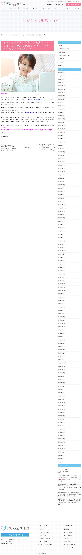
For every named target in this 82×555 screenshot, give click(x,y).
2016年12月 (60, 441)
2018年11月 (60, 365)
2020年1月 (60, 319)
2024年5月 (60, 148)
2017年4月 (60, 428)
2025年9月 (60, 95)
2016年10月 (60, 447)
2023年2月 (60, 197)
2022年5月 (60, 227)
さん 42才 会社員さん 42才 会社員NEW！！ (63, 470)
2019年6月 (60, 342)
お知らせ (60, 45)
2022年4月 (60, 230)
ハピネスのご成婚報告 (63, 48)
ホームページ (43, 524)
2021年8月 (60, 257)
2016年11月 (60, 444)
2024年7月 (60, 141)
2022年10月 (60, 211)
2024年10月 (60, 132)
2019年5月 (60, 345)
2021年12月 (60, 243)
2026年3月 (60, 76)
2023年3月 (60, 194)
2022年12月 (60, 204)
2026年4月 (60, 72)
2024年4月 (60, 151)
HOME (5, 35)
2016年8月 (60, 454)
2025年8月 (60, 99)
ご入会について (12, 8)
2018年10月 (60, 369)
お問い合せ (67, 540)
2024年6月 (60, 145)
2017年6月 (60, 421)
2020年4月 (60, 309)
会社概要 (77, 8)
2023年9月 (60, 174)
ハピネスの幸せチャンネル (64, 55)
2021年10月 (60, 250)
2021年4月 (60, 270)
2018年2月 (60, 395)
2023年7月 (60, 181)
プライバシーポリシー (70, 546)
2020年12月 (60, 283)
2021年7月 (60, 260)
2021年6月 (60, 263)
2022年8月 (60, 217)
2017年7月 (60, 418)
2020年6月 (60, 303)
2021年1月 (60, 280)
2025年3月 (60, 115)
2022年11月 (60, 207)
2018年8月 (60, 375)
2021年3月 (60, 273)
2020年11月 (60, 286)
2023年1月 (60, 201)
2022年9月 (60, 214)
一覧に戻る (27, 147)
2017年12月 (60, 401)
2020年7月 (60, 299)
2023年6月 (60, 184)
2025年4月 (60, 112)
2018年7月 (60, 378)
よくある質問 (68, 8)
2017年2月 (60, 434)
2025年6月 (60, 105)
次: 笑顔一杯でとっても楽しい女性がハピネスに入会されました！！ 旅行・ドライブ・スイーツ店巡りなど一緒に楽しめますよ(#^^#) (47, 147)
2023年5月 (60, 187)
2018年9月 (60, 372)
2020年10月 (60, 290)
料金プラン (34, 8)
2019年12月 (60, 322)
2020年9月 (60, 293)
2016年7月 (60, 457)
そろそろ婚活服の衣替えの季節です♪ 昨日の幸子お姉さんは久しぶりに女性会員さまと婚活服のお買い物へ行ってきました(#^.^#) (69, 493)
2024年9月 (60, 135)
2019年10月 (60, 329)
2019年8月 (60, 336)
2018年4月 (60, 388)
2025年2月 (60, 118)
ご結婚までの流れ (46, 8)
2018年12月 (60, 362)
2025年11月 (60, 89)
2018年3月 (60, 392)
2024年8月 (60, 138)
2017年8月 (60, 415)
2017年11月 (60, 405)
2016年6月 (60, 461)
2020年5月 (60, 306)
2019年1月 (60, 359)
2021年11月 (60, 247)
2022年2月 (60, 237)
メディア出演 (61, 62)
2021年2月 (60, 276)
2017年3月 (60, 431)
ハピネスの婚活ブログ (15, 35)
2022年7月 (60, 220)
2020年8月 (60, 296)
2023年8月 (60, 178)
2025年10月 (60, 92)
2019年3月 (60, 352)
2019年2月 (60, 355)
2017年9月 (60, 411)
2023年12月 (60, 164)
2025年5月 (60, 108)
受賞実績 (60, 65)
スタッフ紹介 (58, 8)
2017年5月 (60, 424)
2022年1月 (60, 240)
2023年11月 (60, 168)
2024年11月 (60, 128)
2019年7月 (60, 339)
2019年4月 (60, 349)
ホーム (4, 8)
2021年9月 (60, 253)
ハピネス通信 (61, 58)
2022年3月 (60, 234)
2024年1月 (60, 161)
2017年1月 (60, 438)
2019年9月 (60, 332)
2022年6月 (60, 224)
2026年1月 (60, 82)
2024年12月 (60, 125)
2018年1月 (60, 398)
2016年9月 (60, 451)
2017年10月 (60, 408)
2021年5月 (60, 266)
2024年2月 (60, 158)
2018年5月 (60, 385)
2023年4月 (60, 191)
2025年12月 (60, 85)
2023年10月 (60, 171)
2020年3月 (60, 313)
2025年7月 (60, 102)
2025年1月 (60, 122)
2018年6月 (60, 382)
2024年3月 (60, 155)
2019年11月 (60, 326)
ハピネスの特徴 (24, 8)
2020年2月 (60, 316)
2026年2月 (60, 79)
